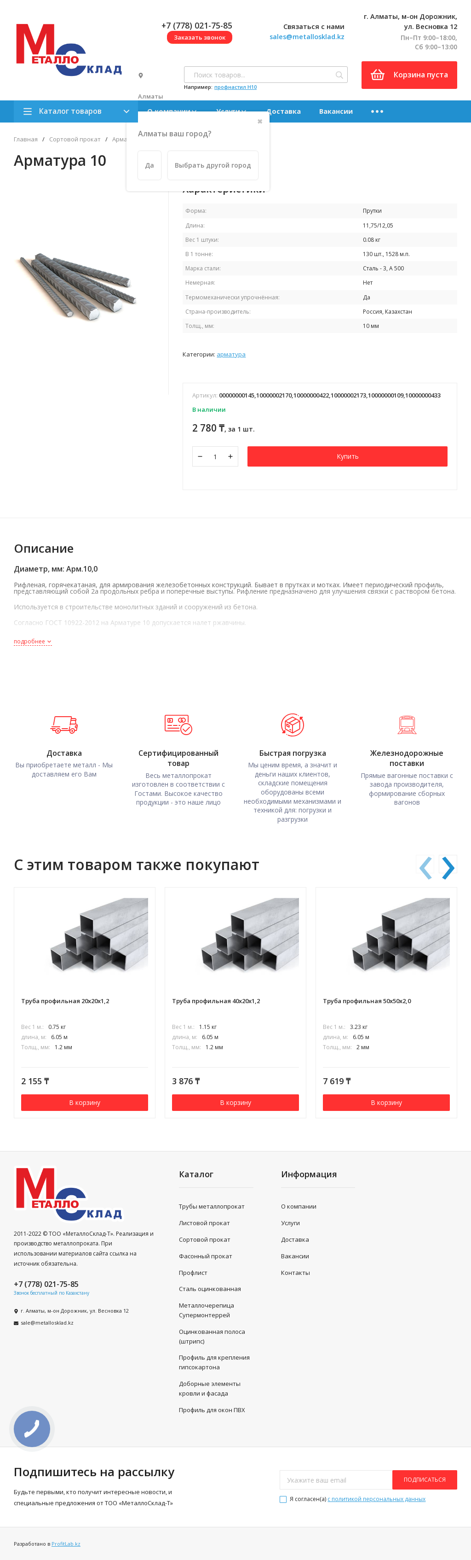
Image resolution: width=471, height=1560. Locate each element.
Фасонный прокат (205, 1256)
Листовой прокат (204, 1223)
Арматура (231, 354)
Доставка (283, 111)
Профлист (193, 1272)
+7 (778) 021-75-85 (196, 25)
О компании (298, 1206)
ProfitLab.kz (66, 1543)
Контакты (295, 1272)
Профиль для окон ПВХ (212, 1410)
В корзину (84, 1102)
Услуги (290, 1223)
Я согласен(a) (352, 1499)
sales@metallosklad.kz (307, 36)
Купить (348, 456)
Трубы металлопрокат (212, 1206)
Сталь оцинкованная (210, 1289)
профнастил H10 (235, 86)
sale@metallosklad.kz (47, 1322)
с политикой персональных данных (376, 1499)
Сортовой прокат (75, 139)
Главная (26, 139)
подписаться (425, 1480)
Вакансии (336, 111)
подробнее (33, 641)
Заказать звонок (199, 37)
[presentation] (425, 864)
